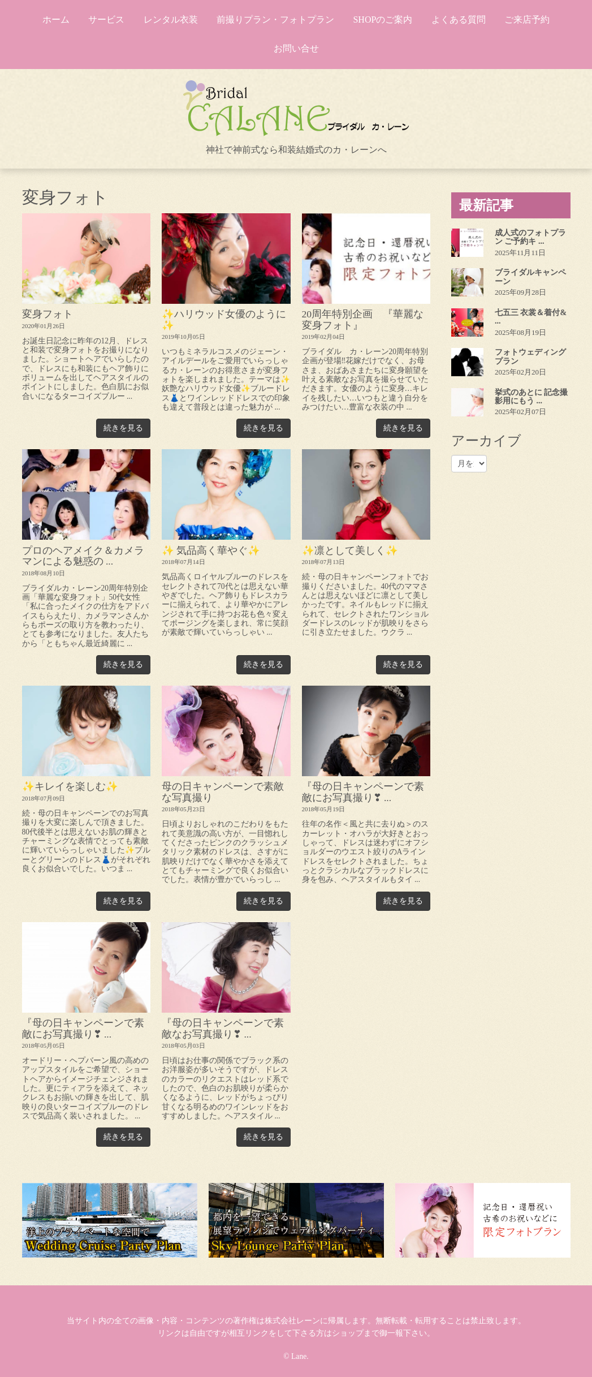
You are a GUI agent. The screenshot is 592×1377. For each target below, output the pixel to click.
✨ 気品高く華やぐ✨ (211, 550)
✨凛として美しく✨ (350, 550)
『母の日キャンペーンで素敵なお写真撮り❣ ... (223, 1028)
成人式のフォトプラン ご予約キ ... (530, 237)
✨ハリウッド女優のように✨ (224, 319)
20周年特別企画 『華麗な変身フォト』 (363, 319)
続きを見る (123, 428)
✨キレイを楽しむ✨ (70, 786)
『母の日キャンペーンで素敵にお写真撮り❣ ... (363, 792)
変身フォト (47, 314)
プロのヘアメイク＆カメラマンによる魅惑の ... (83, 556)
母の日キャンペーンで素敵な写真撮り (223, 792)
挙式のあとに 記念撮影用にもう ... (531, 396)
